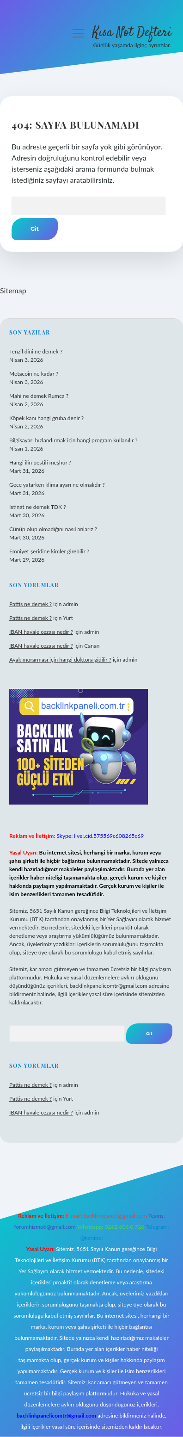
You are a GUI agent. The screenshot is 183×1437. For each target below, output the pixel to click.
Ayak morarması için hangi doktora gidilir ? (60, 659)
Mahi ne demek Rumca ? (38, 395)
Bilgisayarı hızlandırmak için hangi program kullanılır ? (73, 440)
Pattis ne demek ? (30, 604)
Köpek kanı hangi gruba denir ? (46, 418)
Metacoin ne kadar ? (33, 373)
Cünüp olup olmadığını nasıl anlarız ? (53, 529)
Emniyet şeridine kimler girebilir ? (49, 551)
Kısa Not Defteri (131, 33)
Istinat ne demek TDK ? (37, 506)
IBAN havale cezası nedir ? (41, 631)
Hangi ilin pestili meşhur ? (40, 462)
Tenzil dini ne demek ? (35, 351)
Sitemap (13, 290)
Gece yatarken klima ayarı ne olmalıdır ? (57, 484)
